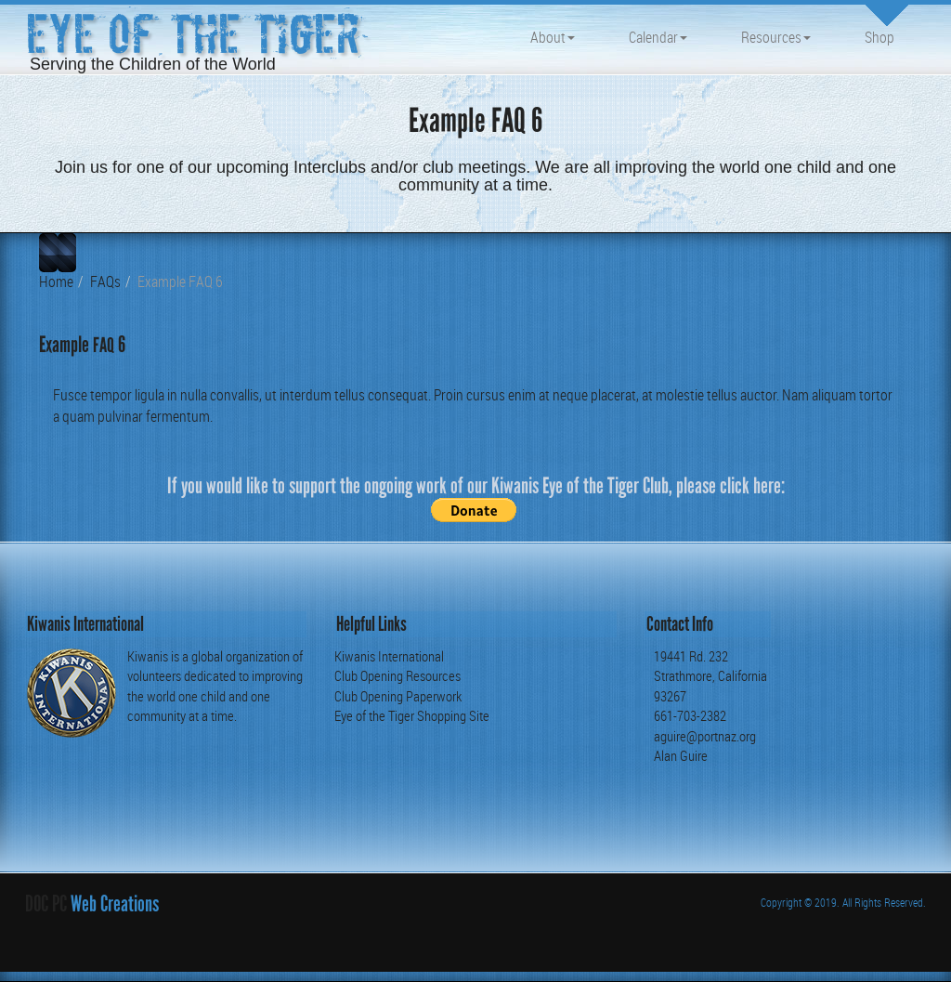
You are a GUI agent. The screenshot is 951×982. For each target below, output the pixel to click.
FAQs (105, 281)
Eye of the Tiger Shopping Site (411, 715)
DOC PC (46, 903)
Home (56, 281)
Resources (776, 37)
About (552, 37)
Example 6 (82, 344)
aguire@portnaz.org (705, 736)
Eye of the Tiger (192, 35)
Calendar (658, 37)
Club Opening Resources (397, 675)
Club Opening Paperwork (398, 696)
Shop (879, 37)
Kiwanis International (389, 656)
